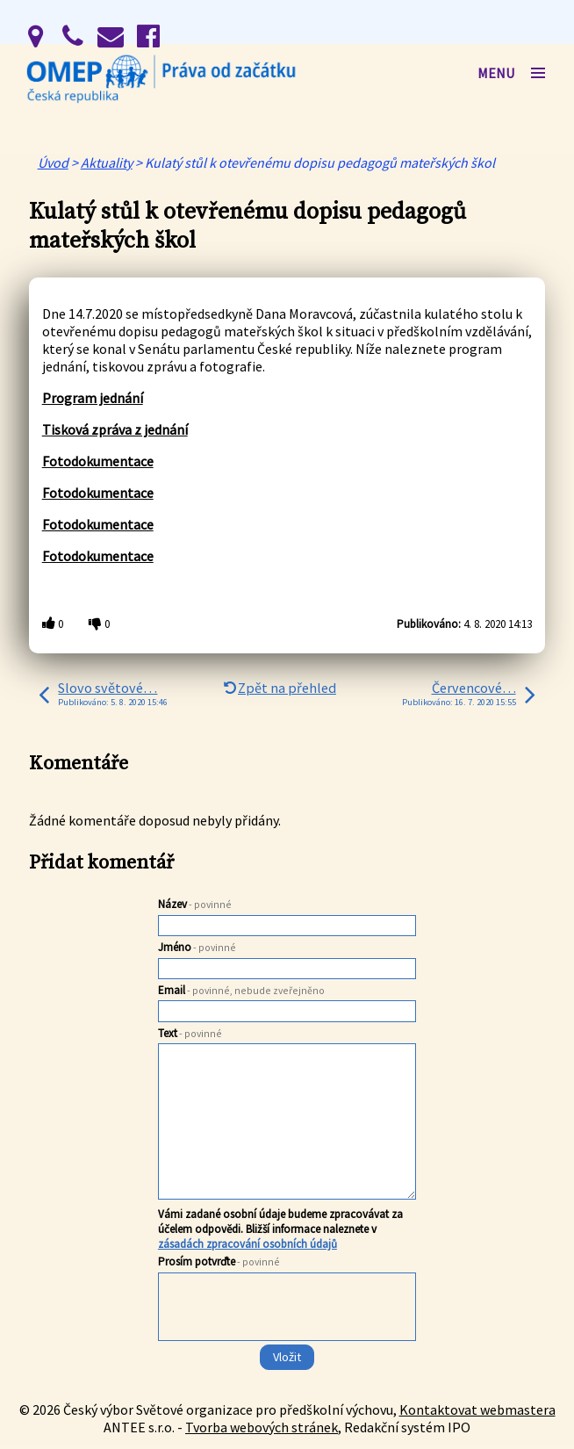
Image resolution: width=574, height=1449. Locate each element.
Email (241, 990)
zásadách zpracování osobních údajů (247, 1243)
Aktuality (107, 162)
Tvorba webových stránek (261, 1427)
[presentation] (286, 1342)
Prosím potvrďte (219, 1261)
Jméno (197, 947)
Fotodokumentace (98, 461)
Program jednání (92, 398)
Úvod (53, 162)
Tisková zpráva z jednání (115, 429)
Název (195, 904)
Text (190, 1033)
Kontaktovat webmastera (477, 1409)
